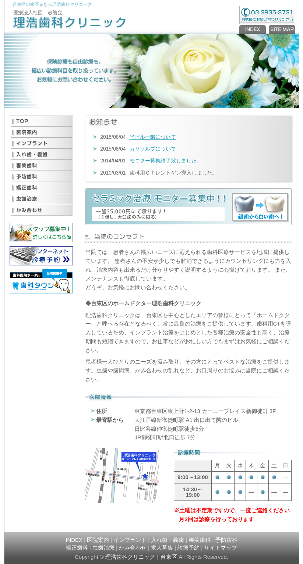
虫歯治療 (41, 198)
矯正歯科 (41, 187)
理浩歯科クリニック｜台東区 (141, 557)
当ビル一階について (153, 137)
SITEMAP (281, 29)
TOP (41, 121)
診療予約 (188, 548)
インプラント (41, 143)
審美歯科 (41, 165)
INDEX (253, 29)
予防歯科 (41, 176)
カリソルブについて (153, 149)
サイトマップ (220, 548)
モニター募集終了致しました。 (166, 161)
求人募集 (162, 548)
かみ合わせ (41, 209)
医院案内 (41, 132)
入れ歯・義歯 (41, 154)
